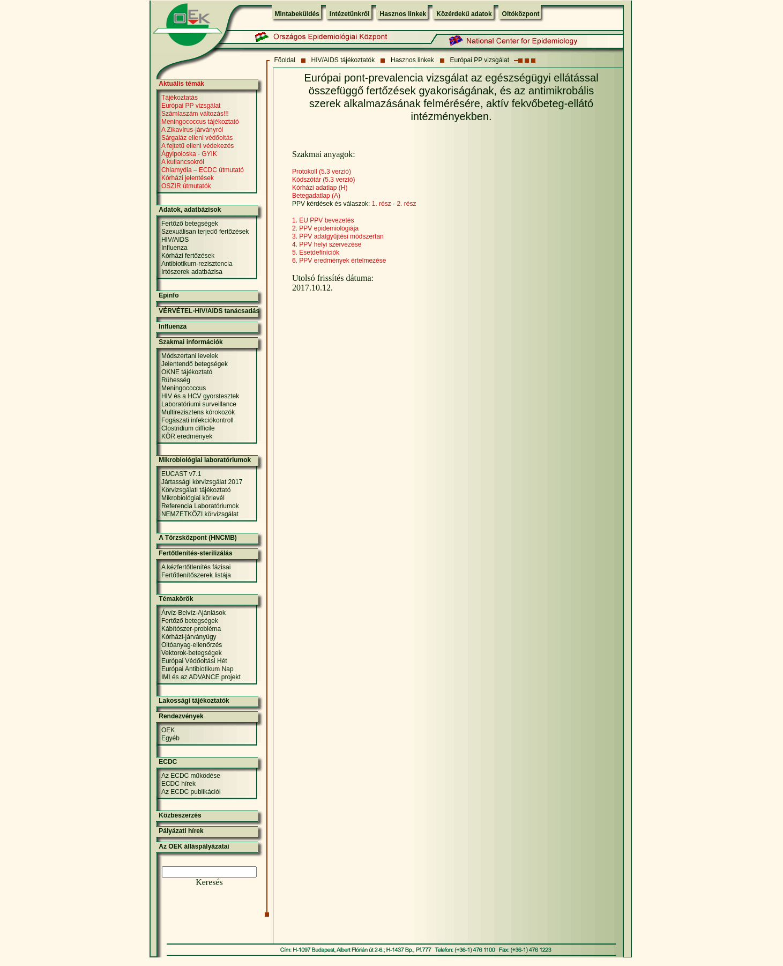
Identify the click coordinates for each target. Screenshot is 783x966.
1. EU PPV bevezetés (323, 220)
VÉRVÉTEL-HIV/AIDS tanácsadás (209, 311)
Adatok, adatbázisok (190, 209)
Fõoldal (284, 60)
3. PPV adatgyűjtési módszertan (338, 236)
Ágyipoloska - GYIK (189, 154)
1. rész (381, 203)
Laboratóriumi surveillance (198, 404)
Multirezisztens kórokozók (198, 412)
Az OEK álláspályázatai (194, 846)
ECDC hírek (178, 783)
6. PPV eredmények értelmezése (339, 260)
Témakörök (176, 599)
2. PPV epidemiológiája (325, 228)
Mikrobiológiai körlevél (193, 498)
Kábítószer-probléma (191, 629)
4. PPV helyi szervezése (326, 244)
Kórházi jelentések (187, 178)
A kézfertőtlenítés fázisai (195, 567)
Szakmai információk (190, 342)
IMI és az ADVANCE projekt (201, 677)
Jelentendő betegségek (194, 364)
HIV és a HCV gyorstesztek (200, 396)
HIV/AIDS (175, 239)
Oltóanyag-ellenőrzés (191, 645)
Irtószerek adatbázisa (191, 272)
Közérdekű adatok (463, 14)
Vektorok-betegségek (191, 653)
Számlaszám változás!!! (195, 113)
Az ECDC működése (190, 775)
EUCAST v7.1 (181, 474)
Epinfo (168, 295)
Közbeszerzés (180, 815)
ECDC (168, 762)
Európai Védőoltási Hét (194, 661)
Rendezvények (181, 716)
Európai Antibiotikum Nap (197, 669)
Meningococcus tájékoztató (200, 121)
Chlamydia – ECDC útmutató (202, 170)
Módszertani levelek (189, 356)
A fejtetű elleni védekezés (197, 146)
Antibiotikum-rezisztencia (197, 263)
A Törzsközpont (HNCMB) (198, 537)
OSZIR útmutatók (186, 186)
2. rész (406, 203)
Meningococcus (183, 388)
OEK (168, 730)
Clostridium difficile (188, 428)
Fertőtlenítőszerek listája (196, 575)
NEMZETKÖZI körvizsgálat (199, 514)
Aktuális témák (181, 83)
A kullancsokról (182, 162)
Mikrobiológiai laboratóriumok (205, 460)
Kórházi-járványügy (189, 637)
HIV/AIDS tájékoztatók (343, 60)
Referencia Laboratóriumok (200, 506)
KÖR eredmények (186, 436)
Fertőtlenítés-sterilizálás (195, 553)
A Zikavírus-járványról (192, 129)
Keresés (209, 882)
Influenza (174, 247)
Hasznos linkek (403, 14)
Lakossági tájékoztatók (194, 700)
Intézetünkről (350, 14)
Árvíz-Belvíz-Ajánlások (193, 612)
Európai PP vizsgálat (480, 60)
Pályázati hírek (181, 831)
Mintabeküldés (297, 14)
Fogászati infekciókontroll (197, 420)
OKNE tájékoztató (186, 372)
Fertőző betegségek (189, 223)
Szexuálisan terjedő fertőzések (205, 231)
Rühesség (175, 380)
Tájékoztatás (179, 97)
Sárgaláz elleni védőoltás (197, 138)
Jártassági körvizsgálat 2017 (201, 482)
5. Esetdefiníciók (315, 252)
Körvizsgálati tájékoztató (195, 490)
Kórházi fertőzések (187, 255)
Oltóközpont (521, 14)
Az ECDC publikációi (191, 792)
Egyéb (170, 738)
